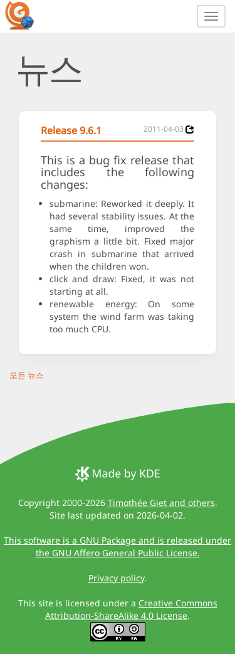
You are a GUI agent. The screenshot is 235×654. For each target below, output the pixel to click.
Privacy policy (116, 578)
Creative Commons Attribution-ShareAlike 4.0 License (131, 609)
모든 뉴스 (26, 375)
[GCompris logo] (27, 15)
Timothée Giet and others (161, 503)
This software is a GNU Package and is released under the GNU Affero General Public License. (117, 546)
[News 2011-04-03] (189, 129)
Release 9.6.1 (71, 130)
